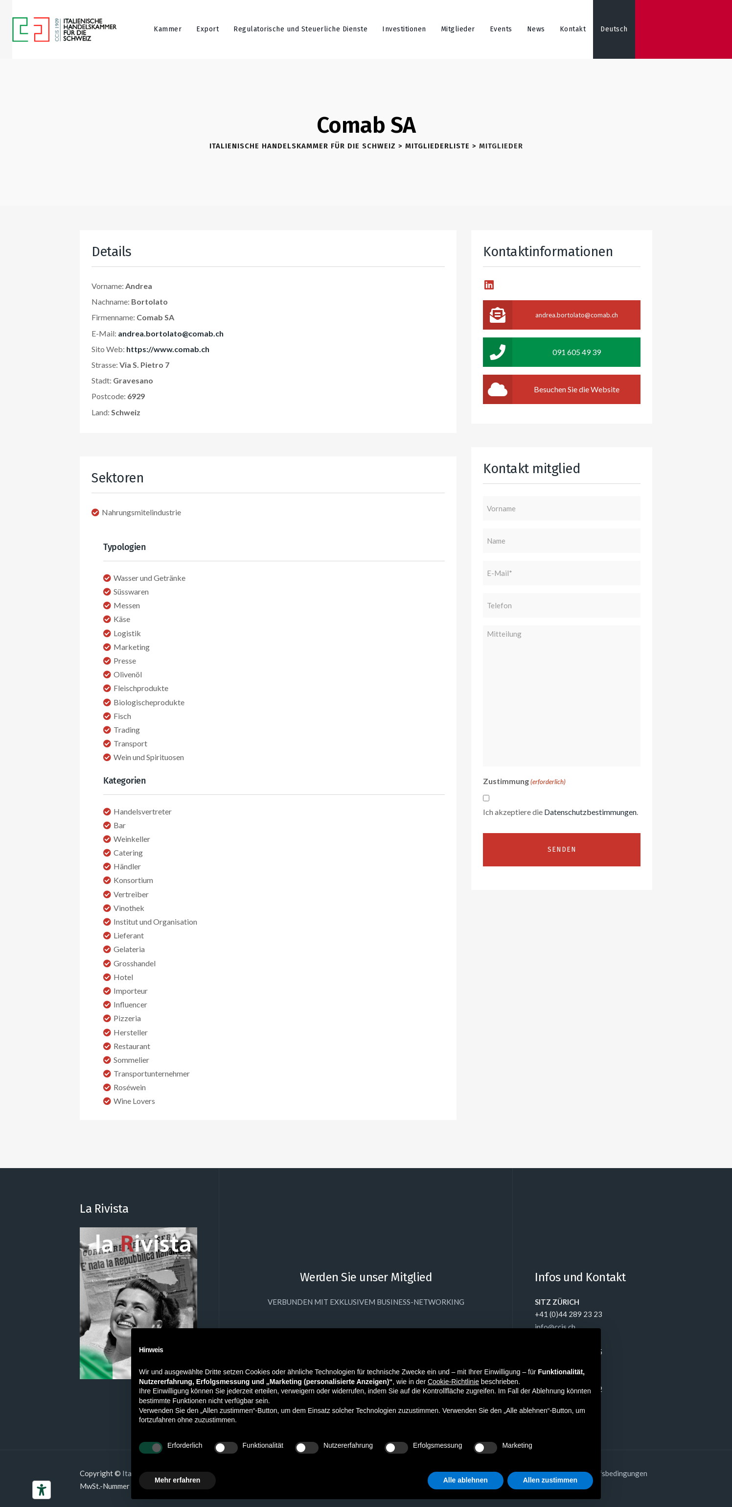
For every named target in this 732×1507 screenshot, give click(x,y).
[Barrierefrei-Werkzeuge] (41, 1490)
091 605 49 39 (542, 352)
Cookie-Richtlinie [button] (453, 1382)
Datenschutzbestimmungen (590, 811)
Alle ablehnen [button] (465, 1480)
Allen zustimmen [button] (550, 1480)
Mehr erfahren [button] (177, 1480)
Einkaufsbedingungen (612, 1473)
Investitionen (404, 29)
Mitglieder (458, 29)
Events (501, 29)
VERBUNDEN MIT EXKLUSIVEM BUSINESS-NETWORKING (366, 1301)
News (536, 29)
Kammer (168, 29)
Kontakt (573, 29)
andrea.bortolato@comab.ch (171, 333)
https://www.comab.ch (167, 349)
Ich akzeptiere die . (560, 811)
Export (207, 29)
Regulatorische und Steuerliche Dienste (300, 29)
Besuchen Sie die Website (551, 389)
